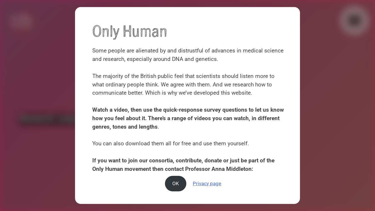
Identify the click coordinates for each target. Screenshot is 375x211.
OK (175, 183)
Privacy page (207, 183)
